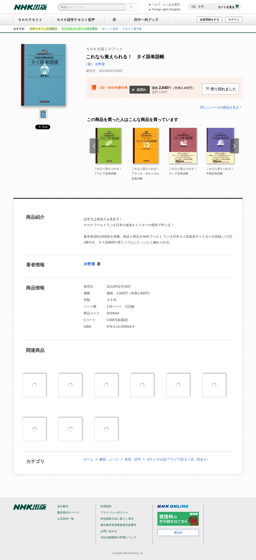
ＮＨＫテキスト (30, 20)
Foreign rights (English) (166, 9)
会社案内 (62, 506)
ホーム (88, 459)
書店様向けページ (68, 512)
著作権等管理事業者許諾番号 (118, 525)
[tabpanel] (43, 76)
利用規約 (106, 506)
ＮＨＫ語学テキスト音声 (76, 20)
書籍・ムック (109, 459)
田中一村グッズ (146, 20)
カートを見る (228, 7)
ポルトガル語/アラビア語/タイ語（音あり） (178, 459)
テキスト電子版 (132, 28)
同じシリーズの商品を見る (221, 107)
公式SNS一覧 (65, 518)
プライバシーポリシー (114, 512)
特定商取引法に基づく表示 (117, 518)
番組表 (178, 532)
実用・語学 (133, 459)
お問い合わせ (108, 531)
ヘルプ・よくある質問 (165, 4)
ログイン (233, 19)
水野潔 (90, 264)
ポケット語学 (110, 28)
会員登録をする (209, 19)
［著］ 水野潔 (94, 64)
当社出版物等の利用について (118, 537)
